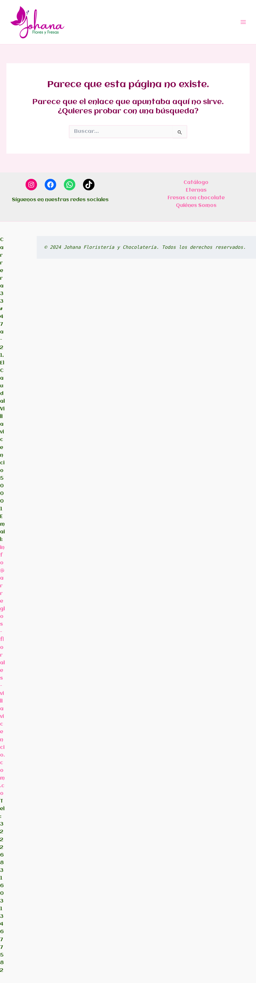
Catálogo (196, 182)
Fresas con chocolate (196, 198)
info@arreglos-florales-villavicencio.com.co (2, 670)
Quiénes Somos (196, 205)
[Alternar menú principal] (243, 22)
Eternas (196, 190)
